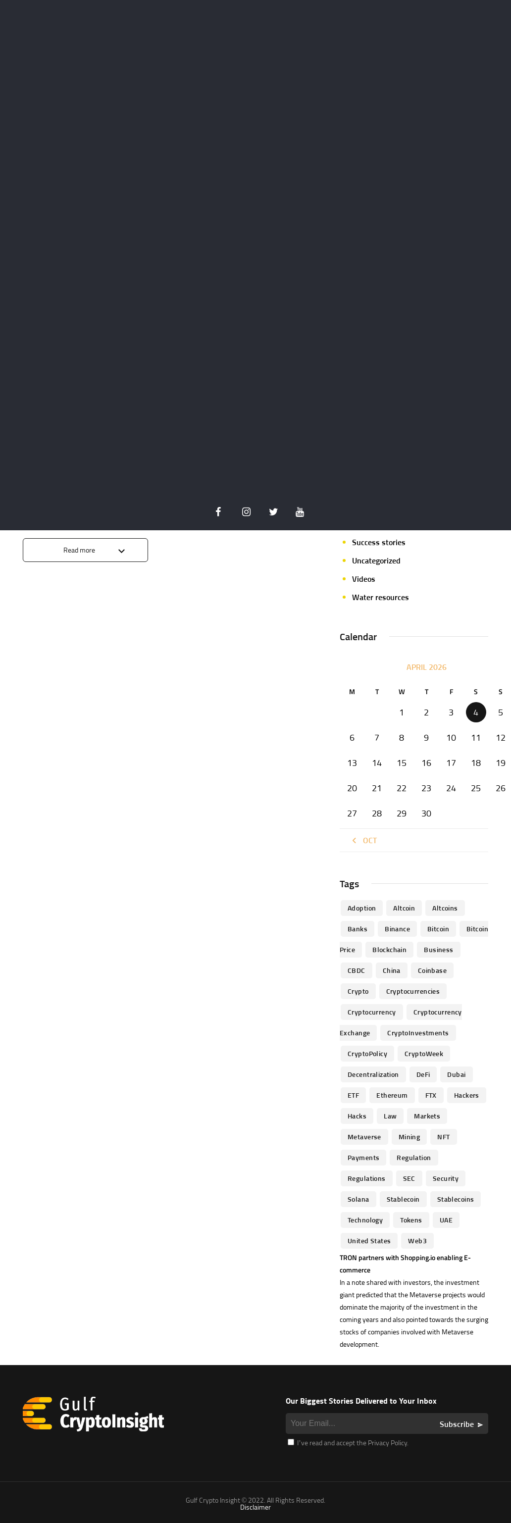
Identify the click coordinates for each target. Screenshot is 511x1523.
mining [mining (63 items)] (409, 1136)
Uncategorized (376, 560)
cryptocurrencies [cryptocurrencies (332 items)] (413, 991)
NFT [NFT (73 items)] (443, 1136)
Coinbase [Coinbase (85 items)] (432, 970)
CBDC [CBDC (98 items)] (356, 970)
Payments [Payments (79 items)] (363, 1157)
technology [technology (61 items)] (365, 1220)
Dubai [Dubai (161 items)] (456, 1074)
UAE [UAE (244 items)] (446, 1220)
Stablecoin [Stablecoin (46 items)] (403, 1199)
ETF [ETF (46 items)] (353, 1095)
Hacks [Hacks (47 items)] (357, 1116)
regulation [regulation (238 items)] (414, 1157)
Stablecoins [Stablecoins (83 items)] (455, 1199)
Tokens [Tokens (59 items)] (411, 1220)
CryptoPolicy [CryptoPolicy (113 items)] (367, 1053)
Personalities (374, 505)
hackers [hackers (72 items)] (466, 1095)
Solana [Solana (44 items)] (358, 1199)
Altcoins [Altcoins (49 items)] (445, 908)
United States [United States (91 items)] (369, 1240)
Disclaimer (255, 1507)
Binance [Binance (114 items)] (397, 928)
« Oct (363, 840)
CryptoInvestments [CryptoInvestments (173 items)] (418, 1032)
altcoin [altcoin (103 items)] (404, 908)
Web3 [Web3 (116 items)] (417, 1240)
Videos (363, 579)
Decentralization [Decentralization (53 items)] (373, 1074)
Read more (79, 550)
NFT (358, 469)
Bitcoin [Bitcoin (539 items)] (438, 928)
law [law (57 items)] (390, 1116)
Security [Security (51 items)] (446, 1178)
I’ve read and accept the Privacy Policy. (348, 1442)
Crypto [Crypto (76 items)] (358, 991)
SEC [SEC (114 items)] (409, 1178)
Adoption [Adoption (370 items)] (362, 908)
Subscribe (457, 1424)
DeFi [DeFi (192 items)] (423, 1074)
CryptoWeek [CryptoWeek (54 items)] (424, 1053)
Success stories (379, 542)
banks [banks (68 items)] (357, 928)
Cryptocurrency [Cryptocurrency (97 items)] (372, 1012)
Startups (367, 524)
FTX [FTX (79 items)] (431, 1095)
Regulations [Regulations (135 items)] (367, 1178)
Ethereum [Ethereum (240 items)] (392, 1095)
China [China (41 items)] (392, 970)
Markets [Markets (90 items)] (427, 1116)
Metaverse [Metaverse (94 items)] (364, 1136)
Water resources (380, 597)
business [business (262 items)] (438, 949)
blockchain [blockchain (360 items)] (389, 949)
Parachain (369, 487)
